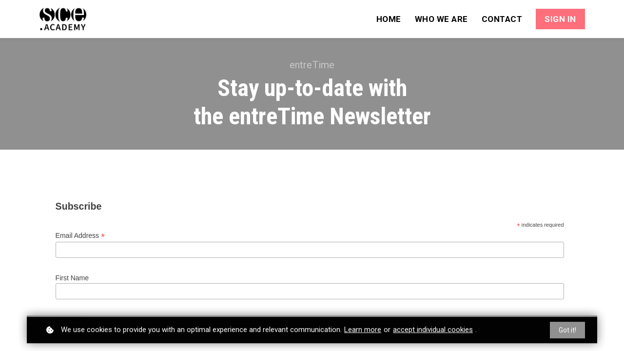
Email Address (80, 235)
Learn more (362, 331)
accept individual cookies (433, 331)
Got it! (567, 332)
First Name (72, 278)
